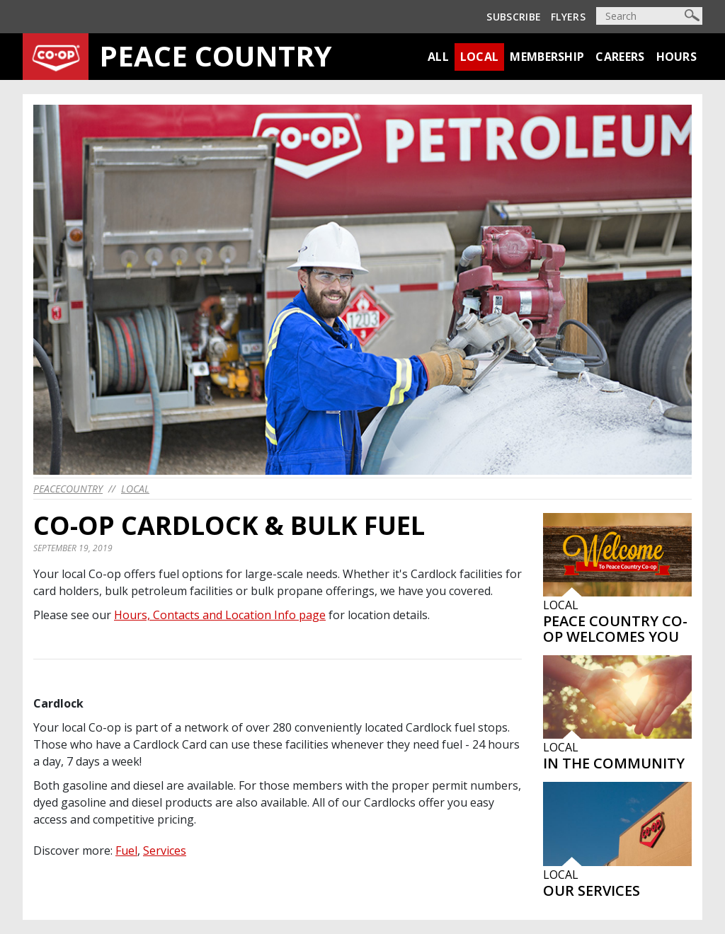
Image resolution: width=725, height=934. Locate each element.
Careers (619, 56)
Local (479, 56)
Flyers (568, 16)
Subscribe (513, 16)
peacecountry (68, 488)
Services (164, 850)
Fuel (126, 850)
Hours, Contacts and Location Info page (220, 615)
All (438, 56)
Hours (676, 56)
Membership (547, 56)
